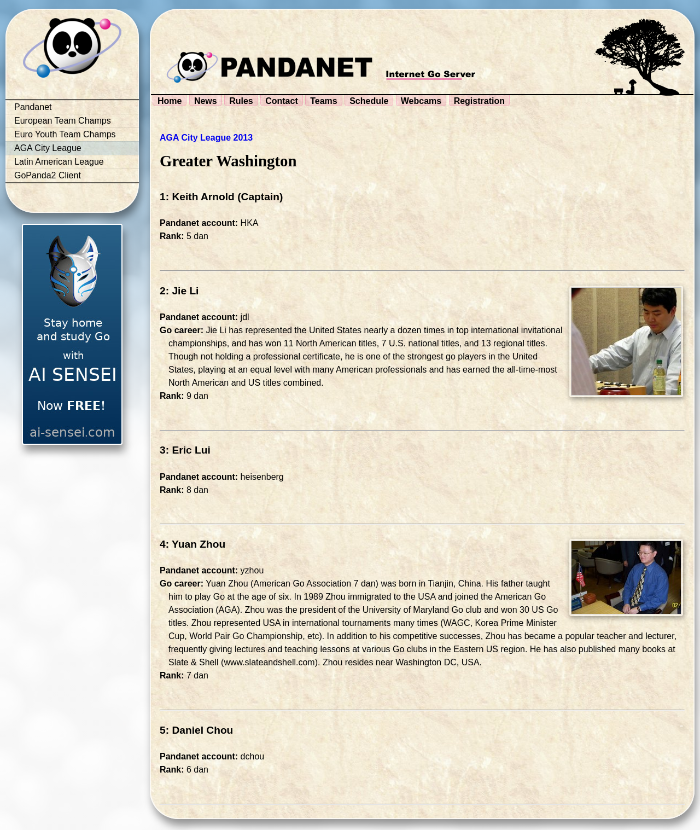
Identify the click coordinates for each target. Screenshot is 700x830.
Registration (479, 101)
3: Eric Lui (185, 450)
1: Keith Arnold (197, 196)
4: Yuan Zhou (192, 544)
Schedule (368, 101)
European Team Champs (62, 120)
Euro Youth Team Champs (65, 134)
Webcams (421, 101)
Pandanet (33, 107)
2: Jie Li (179, 291)
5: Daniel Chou (196, 730)
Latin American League (59, 161)
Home (170, 101)
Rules (241, 101)
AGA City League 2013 (206, 137)
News (205, 101)
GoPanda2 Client (47, 175)
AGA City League (47, 148)
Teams (323, 101)
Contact (281, 101)
